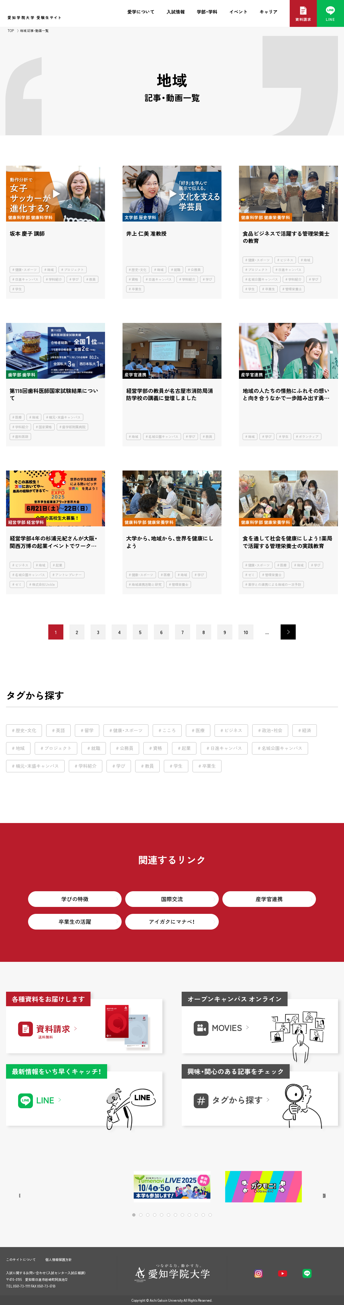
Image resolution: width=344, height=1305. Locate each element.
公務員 (196, 269)
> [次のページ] (288, 632)
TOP (11, 30)
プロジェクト (74, 269)
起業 (59, 565)
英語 (60, 730)
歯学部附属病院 (73, 426)
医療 (18, 417)
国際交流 (172, 899)
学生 (18, 289)
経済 (306, 730)
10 (246, 632)
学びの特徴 (74, 899)
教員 (92, 279)
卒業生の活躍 (75, 921)
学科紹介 (55, 279)
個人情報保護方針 (58, 1259)
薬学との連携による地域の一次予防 (274, 584)
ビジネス (286, 260)
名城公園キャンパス (263, 279)
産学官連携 (269, 899)
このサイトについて (21, 1259)
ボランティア (309, 436)
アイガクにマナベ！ (172, 921)
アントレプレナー (68, 574)
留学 (89, 730)
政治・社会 (272, 730)
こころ (169, 730)
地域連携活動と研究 (146, 584)
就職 (177, 269)
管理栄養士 (293, 289)
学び (75, 279)
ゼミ (18, 584)
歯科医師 (21, 436)
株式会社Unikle (43, 584)
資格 (135, 279)
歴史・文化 (139, 269)
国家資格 (45, 426)
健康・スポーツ (26, 269)
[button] (314, 1187)
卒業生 (137, 289)
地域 (50, 269)
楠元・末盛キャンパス (65, 417)
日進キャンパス (26, 279)
